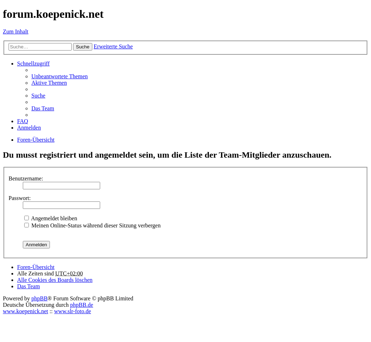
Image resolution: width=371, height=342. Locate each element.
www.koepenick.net (25, 311)
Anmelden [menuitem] (29, 128)
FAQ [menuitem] (22, 121)
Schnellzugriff (33, 63)
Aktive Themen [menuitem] (49, 83)
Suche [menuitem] (38, 96)
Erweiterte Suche (113, 46)
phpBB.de (81, 305)
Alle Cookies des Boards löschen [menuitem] (55, 280)
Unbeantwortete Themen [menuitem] (59, 76)
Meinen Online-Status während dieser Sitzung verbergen (92, 225)
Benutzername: (26, 178)
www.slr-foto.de (72, 311)
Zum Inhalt (16, 31)
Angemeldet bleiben (50, 218)
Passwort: (20, 198)
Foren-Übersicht (36, 267)
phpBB (39, 298)
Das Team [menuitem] (42, 108)
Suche (82, 46)
